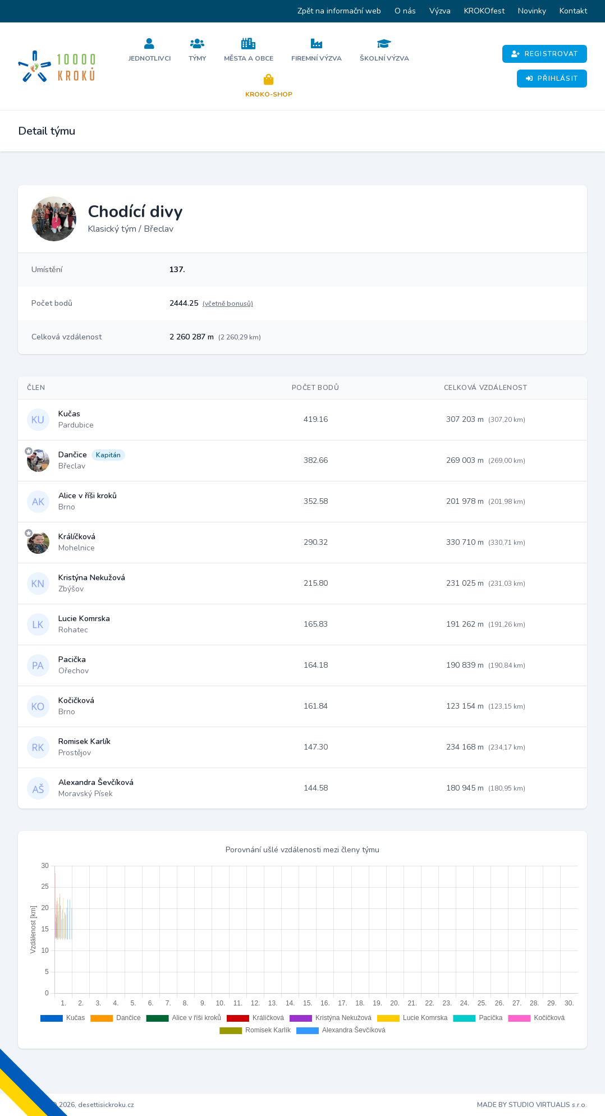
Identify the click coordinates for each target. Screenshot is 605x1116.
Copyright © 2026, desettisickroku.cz (76, 1104)
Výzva (440, 11)
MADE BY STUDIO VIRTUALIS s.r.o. (532, 1104)
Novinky (532, 11)
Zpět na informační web (339, 11)
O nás (405, 11)
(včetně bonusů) (228, 303)
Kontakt (573, 11)
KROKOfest (484, 11)
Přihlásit (552, 78)
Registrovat (544, 53)
